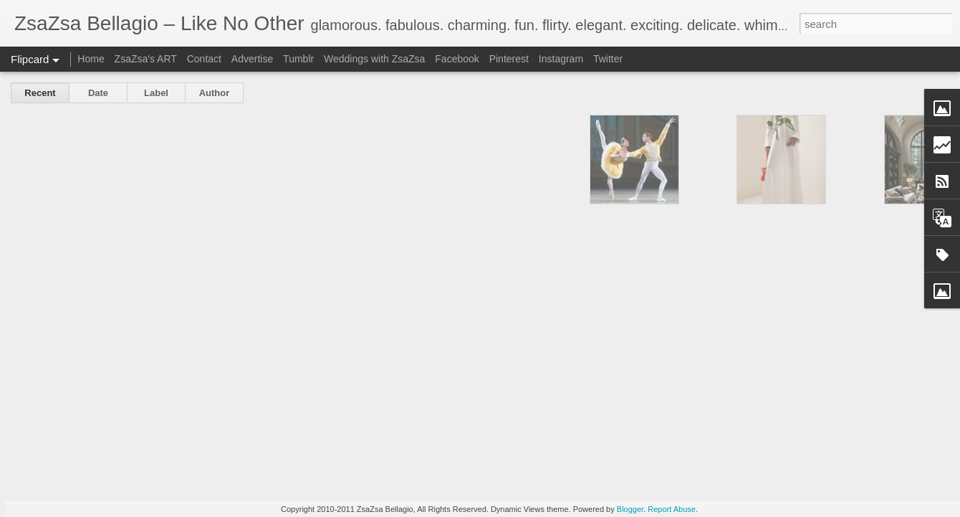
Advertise (252, 59)
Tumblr (298, 59)
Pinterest (509, 59)
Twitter (608, 59)
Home (90, 59)
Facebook (457, 59)
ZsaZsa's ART (146, 59)
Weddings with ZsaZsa (374, 59)
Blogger (630, 509)
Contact (204, 59)
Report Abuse (672, 509)
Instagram (561, 59)
